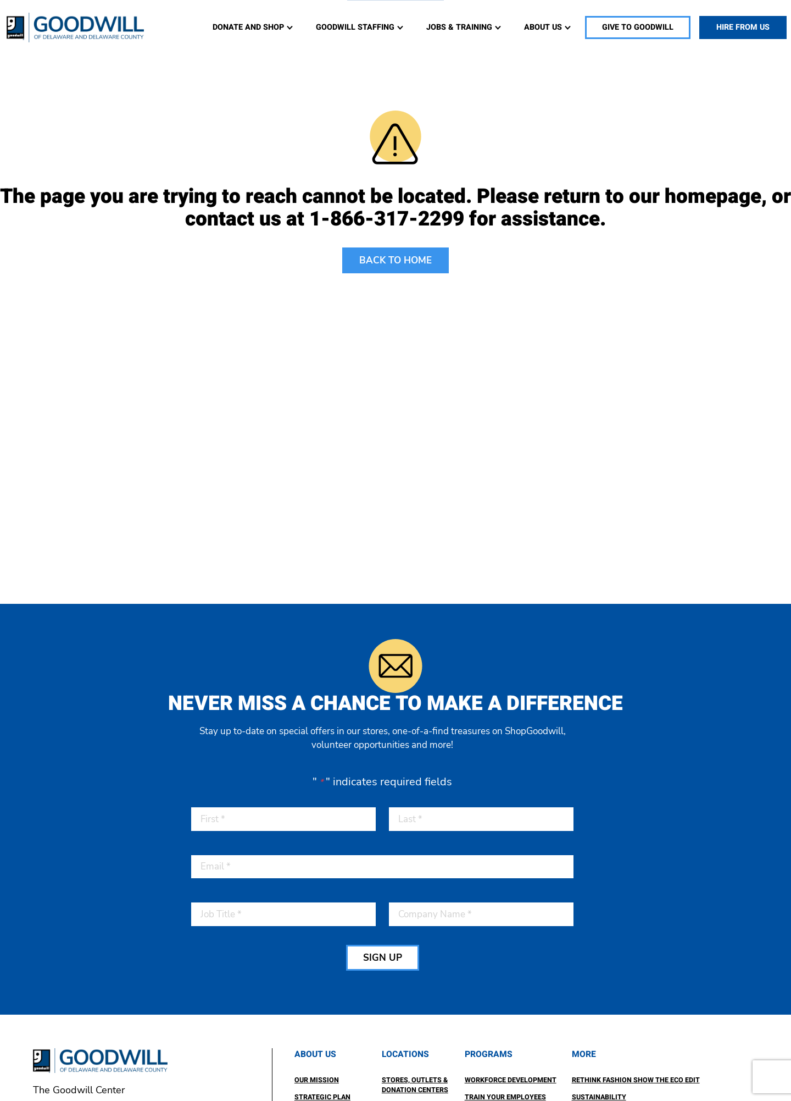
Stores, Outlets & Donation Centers (415, 1085)
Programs (489, 1054)
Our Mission (316, 1080)
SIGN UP (382, 957)
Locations (405, 1054)
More (584, 1054)
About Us (315, 1054)
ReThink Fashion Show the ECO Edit (636, 1080)
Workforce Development (510, 1080)
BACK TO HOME (395, 260)
